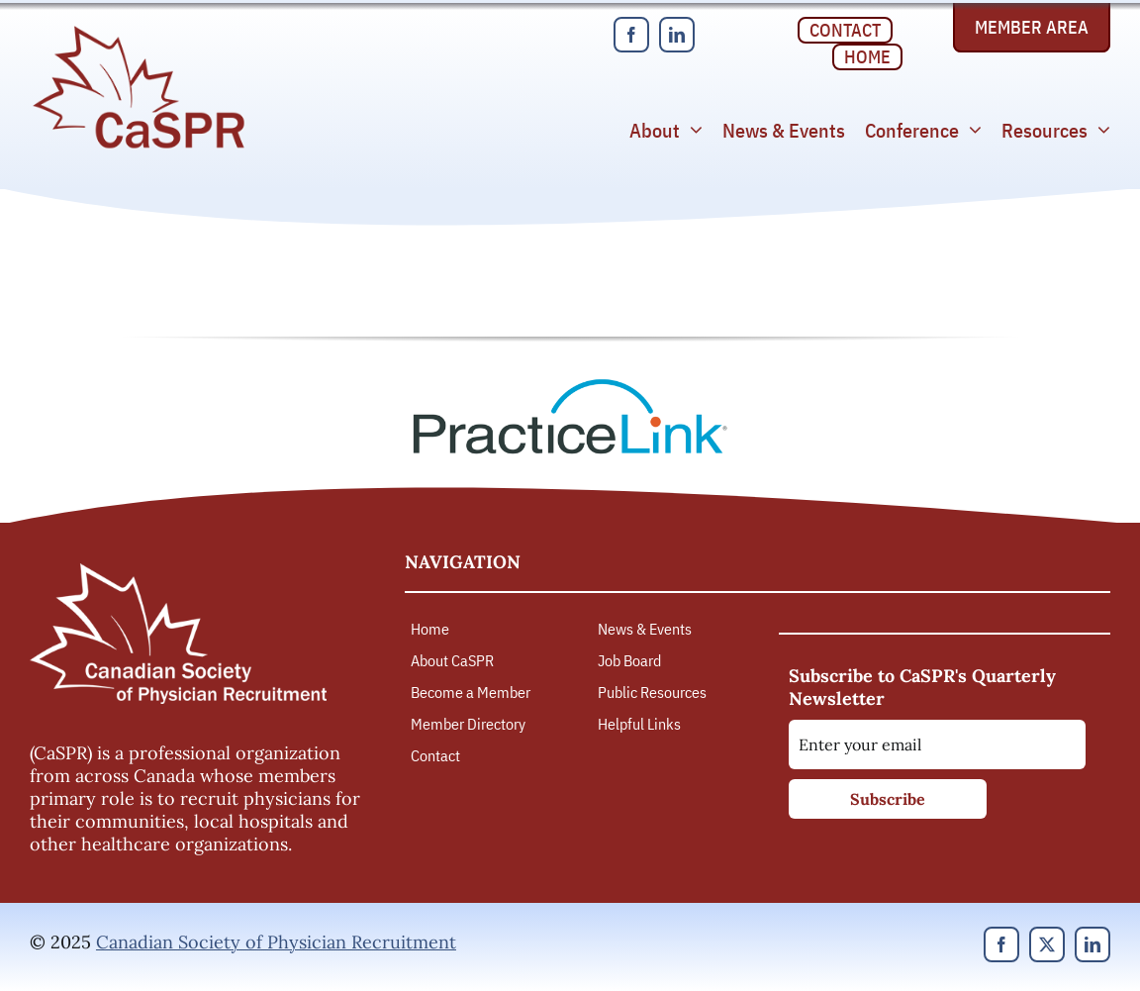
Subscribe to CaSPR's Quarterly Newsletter (922, 687)
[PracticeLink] (570, 385)
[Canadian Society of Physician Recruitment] (138, 31)
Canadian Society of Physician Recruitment (276, 942)
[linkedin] (677, 34)
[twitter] (1047, 944)
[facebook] (631, 34)
